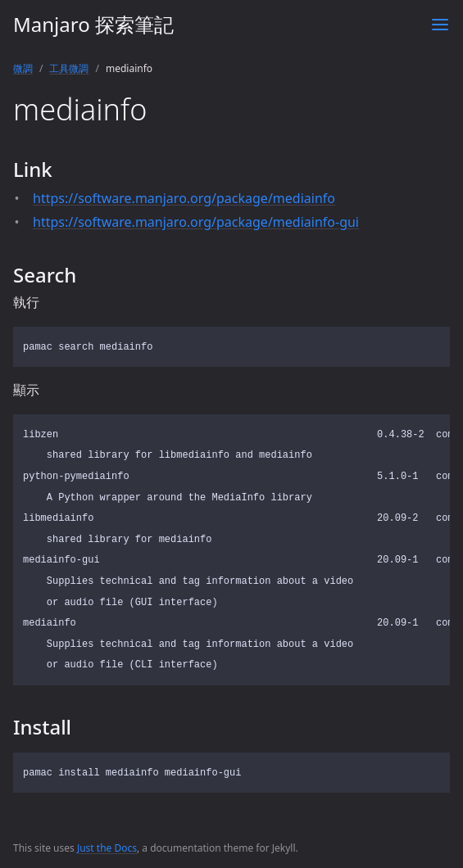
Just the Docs (107, 848)
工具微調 (69, 68)
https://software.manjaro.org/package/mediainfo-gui (196, 222)
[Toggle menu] (440, 24)
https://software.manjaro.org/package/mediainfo (184, 198)
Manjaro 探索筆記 (93, 24)
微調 (23, 68)
